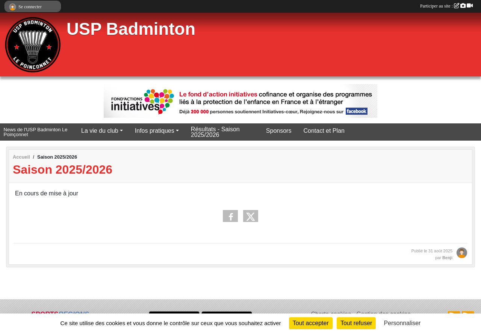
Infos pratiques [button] (154, 131)
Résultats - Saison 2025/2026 (215, 132)
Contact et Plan (323, 131)
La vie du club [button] (99, 131)
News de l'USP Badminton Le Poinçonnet (36, 132)
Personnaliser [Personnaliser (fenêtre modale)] (402, 323)
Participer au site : (446, 6)
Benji (447, 257)
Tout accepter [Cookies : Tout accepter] (311, 323)
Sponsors (279, 131)
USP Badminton (131, 29)
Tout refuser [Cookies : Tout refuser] (356, 323)
